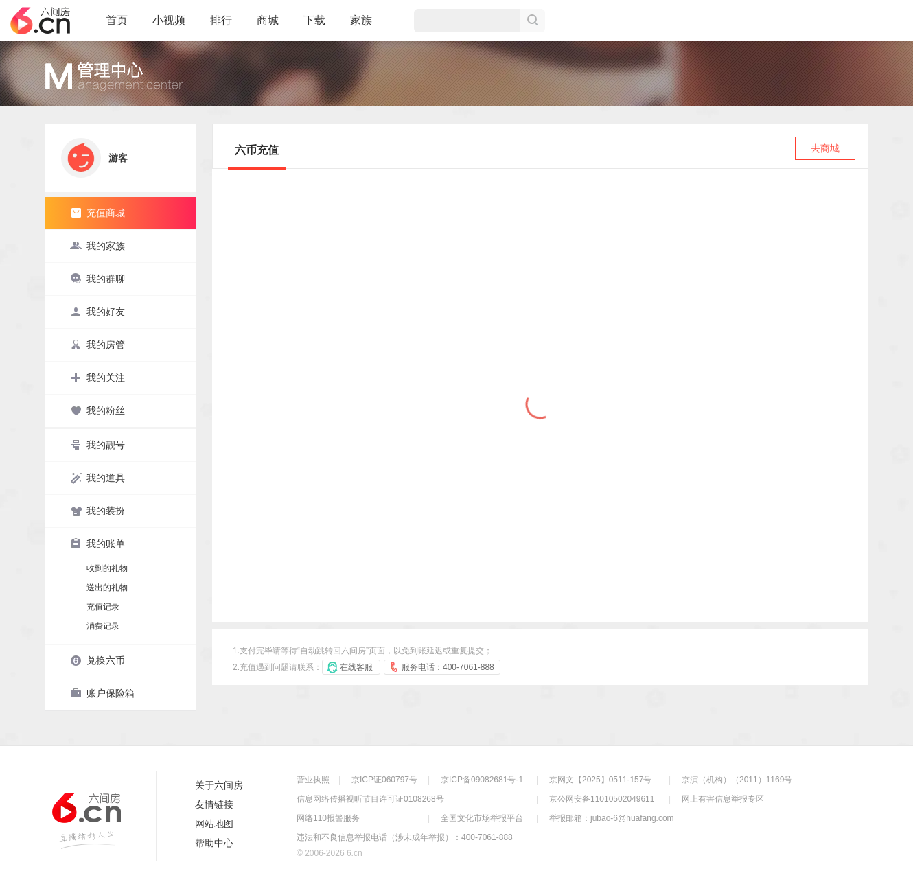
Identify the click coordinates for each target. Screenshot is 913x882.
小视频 (168, 26)
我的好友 (97, 311)
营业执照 (313, 780)
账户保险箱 (102, 693)
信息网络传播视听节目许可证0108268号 (370, 799)
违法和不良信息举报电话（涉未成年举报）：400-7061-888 (405, 837)
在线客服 (356, 667)
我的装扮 (97, 511)
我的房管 (97, 344)
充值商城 (97, 213)
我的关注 (97, 377)
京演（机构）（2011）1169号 (737, 780)
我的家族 (97, 246)
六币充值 (257, 150)
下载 (314, 20)
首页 (117, 26)
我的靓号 (97, 445)
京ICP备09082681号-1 (482, 780)
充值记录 (102, 607)
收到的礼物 (107, 568)
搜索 (533, 20)
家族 (361, 26)
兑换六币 (97, 660)
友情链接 (214, 804)
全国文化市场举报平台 (482, 818)
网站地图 (214, 823)
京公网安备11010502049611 (601, 799)
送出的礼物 (107, 587)
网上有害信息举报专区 (723, 799)
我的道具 (97, 478)
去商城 (825, 148)
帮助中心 (214, 842)
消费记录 (102, 626)
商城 (268, 26)
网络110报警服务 (328, 818)
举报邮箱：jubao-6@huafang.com (611, 818)
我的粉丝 (97, 410)
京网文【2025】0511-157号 (600, 780)
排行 (221, 20)
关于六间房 (219, 785)
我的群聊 (97, 279)
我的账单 (97, 543)
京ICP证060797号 (384, 780)
